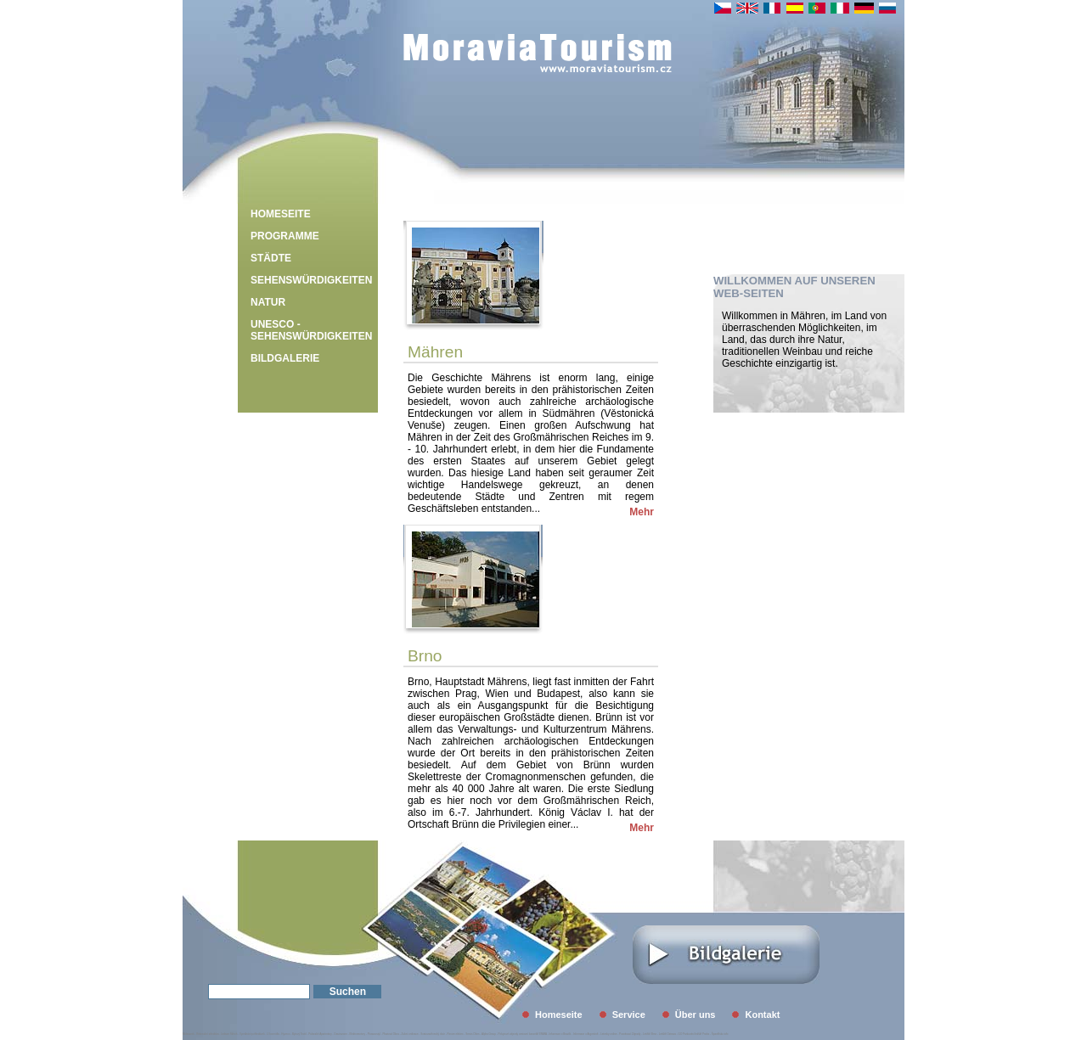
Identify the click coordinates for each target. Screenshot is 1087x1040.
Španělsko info (720, 1034)
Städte (271, 258)
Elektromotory (358, 1034)
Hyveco (285, 1034)
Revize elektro (455, 1034)
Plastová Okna (390, 1034)
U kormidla (273, 1034)
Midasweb (188, 1034)
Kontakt (762, 1014)
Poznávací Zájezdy (629, 1034)
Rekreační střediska (207, 1034)
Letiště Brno (649, 1034)
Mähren (435, 352)
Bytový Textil (299, 1034)
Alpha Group (489, 1034)
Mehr (641, 512)
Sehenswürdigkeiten (311, 280)
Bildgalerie (285, 358)
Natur (268, 302)
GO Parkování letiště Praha (694, 1034)
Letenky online (608, 1034)
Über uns (695, 1014)
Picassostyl (374, 1034)
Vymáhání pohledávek (252, 1034)
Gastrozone (340, 1034)
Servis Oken (472, 1034)
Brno (425, 656)
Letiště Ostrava (667, 1034)
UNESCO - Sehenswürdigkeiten (311, 330)
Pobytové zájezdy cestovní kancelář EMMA (522, 1034)
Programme (285, 236)
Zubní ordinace (410, 1034)
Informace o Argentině (585, 1034)
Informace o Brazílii (560, 1034)
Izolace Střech (229, 1034)
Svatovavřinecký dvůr (432, 1034)
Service (628, 1014)
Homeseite (281, 214)
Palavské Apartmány (319, 1034)
